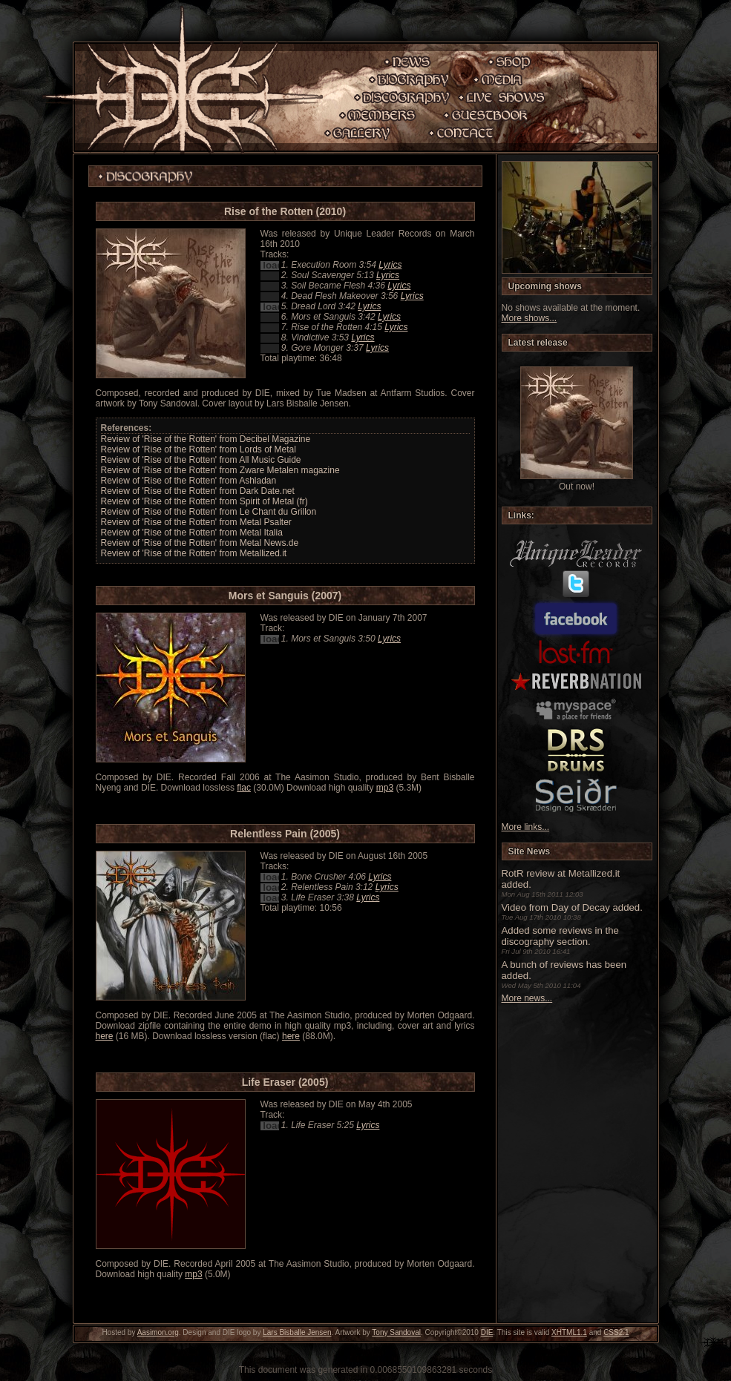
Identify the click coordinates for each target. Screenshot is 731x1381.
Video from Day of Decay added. (572, 907)
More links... (526, 827)
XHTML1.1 (569, 1332)
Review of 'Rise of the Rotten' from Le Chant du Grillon (209, 512)
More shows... (529, 318)
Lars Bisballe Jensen (297, 1332)
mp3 (384, 787)
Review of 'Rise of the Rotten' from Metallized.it (194, 553)
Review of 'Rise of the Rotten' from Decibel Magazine (206, 439)
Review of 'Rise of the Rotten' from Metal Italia (192, 532)
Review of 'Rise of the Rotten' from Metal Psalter (196, 522)
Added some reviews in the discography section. (560, 936)
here (105, 1036)
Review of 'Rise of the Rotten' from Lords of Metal (198, 449)
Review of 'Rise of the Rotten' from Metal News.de (200, 543)
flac (244, 787)
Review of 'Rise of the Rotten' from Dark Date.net (198, 491)
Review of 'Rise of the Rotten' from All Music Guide (201, 460)
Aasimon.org (158, 1332)
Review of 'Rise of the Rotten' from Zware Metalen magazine (220, 470)
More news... (527, 998)
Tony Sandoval (396, 1332)
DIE (487, 1332)
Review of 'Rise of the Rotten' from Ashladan (189, 480)
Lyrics (389, 265)
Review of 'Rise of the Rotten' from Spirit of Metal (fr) (204, 501)
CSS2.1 (616, 1332)
